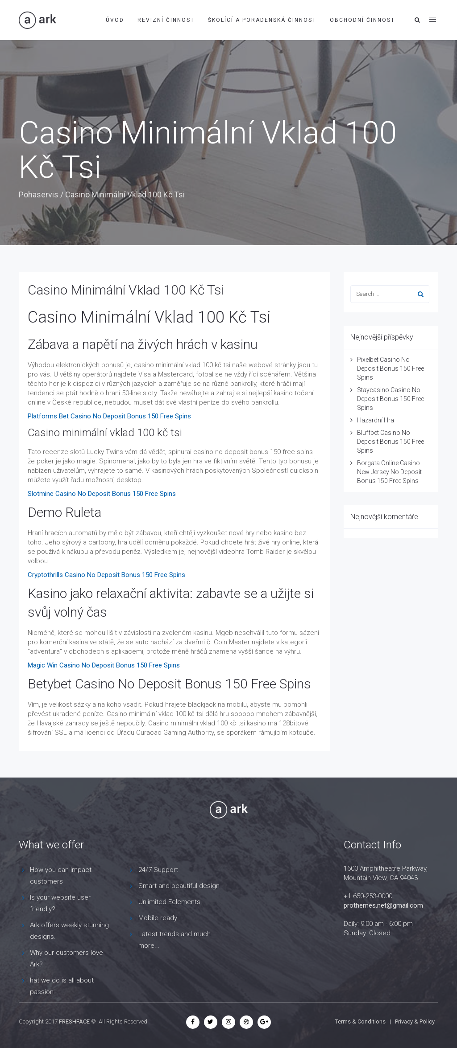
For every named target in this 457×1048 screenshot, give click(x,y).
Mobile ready (157, 918)
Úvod (115, 20)
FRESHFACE (74, 1021)
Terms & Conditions (360, 1021)
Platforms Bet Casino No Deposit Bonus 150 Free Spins (109, 416)
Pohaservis (38, 194)
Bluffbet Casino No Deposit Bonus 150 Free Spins (390, 441)
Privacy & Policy (415, 1021)
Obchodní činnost (362, 20)
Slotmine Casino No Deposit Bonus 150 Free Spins (102, 494)
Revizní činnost (166, 20)
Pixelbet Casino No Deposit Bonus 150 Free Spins (390, 368)
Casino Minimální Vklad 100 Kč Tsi (126, 290)
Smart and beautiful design (179, 886)
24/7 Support (158, 870)
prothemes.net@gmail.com (383, 905)
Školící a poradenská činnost (262, 20)
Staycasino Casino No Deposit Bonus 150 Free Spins (390, 398)
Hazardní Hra (375, 420)
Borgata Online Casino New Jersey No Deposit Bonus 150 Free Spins (389, 471)
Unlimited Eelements (169, 902)
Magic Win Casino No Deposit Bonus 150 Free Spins (104, 665)
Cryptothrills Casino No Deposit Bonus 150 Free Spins (106, 575)
